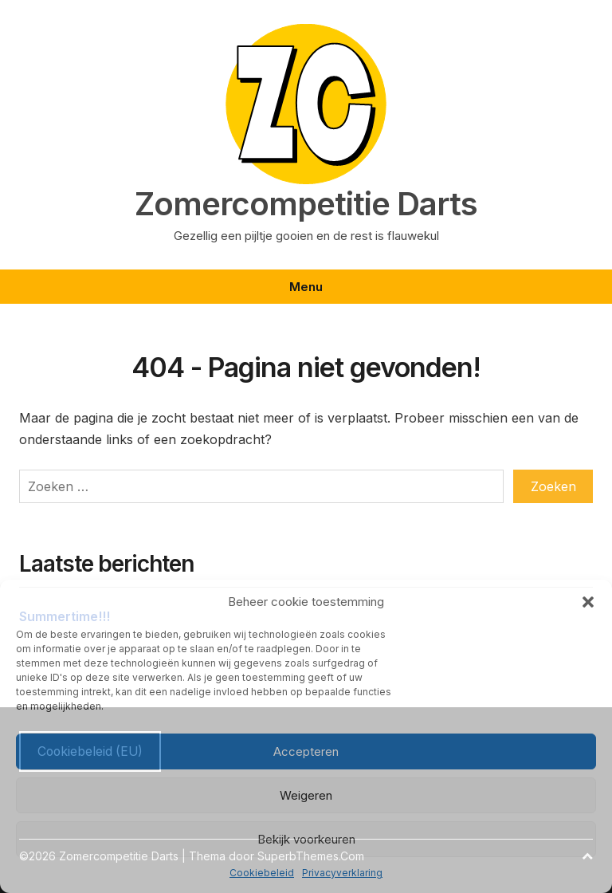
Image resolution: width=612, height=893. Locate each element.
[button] (588, 602)
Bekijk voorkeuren (306, 839)
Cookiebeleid (262, 873)
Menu (306, 286)
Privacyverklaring (342, 873)
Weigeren (306, 795)
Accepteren (306, 751)
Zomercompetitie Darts (306, 204)
